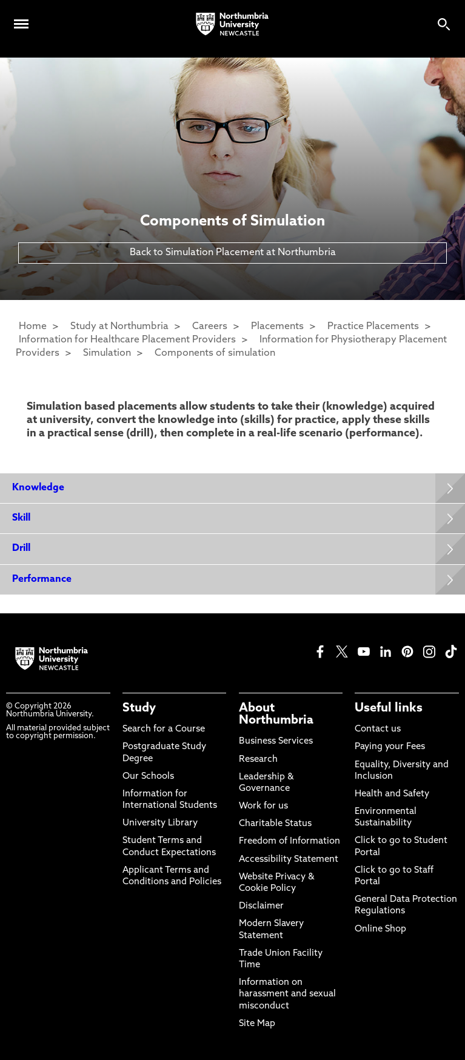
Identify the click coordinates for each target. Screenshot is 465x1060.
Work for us (263, 806)
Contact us (378, 729)
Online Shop (380, 929)
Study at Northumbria (119, 327)
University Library (160, 823)
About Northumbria (276, 714)
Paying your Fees (390, 747)
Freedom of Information (289, 841)
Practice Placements (373, 327)
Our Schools (148, 776)
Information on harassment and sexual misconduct (287, 994)
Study (139, 708)
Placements (277, 327)
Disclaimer (261, 906)
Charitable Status (275, 823)
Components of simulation (215, 353)
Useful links (389, 708)
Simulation (107, 353)
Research (258, 759)
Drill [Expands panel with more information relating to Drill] (21, 548)
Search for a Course (163, 729)
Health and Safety (392, 794)
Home (33, 327)
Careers (209, 327)
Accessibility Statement (288, 859)
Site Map (257, 1023)
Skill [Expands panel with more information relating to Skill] (21, 518)
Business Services (276, 741)
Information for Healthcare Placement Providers (127, 340)
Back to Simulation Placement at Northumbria (233, 253)
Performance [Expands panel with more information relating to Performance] (42, 579)
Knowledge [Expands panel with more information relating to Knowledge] (38, 488)
